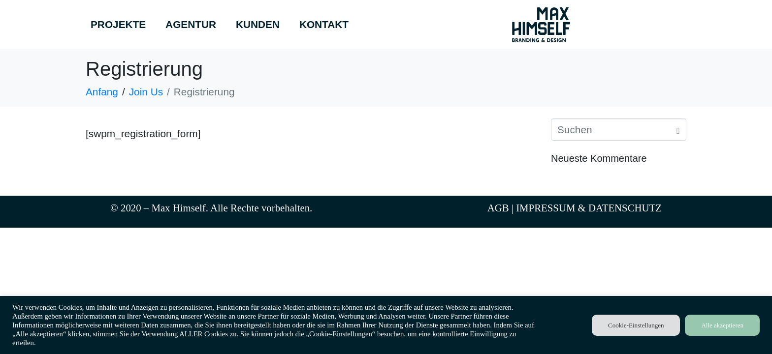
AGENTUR (190, 24)
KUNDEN (258, 24)
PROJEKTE (118, 24)
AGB (498, 207)
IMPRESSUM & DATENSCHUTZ (589, 207)
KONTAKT (324, 24)
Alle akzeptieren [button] (722, 325)
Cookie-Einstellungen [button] (636, 325)
